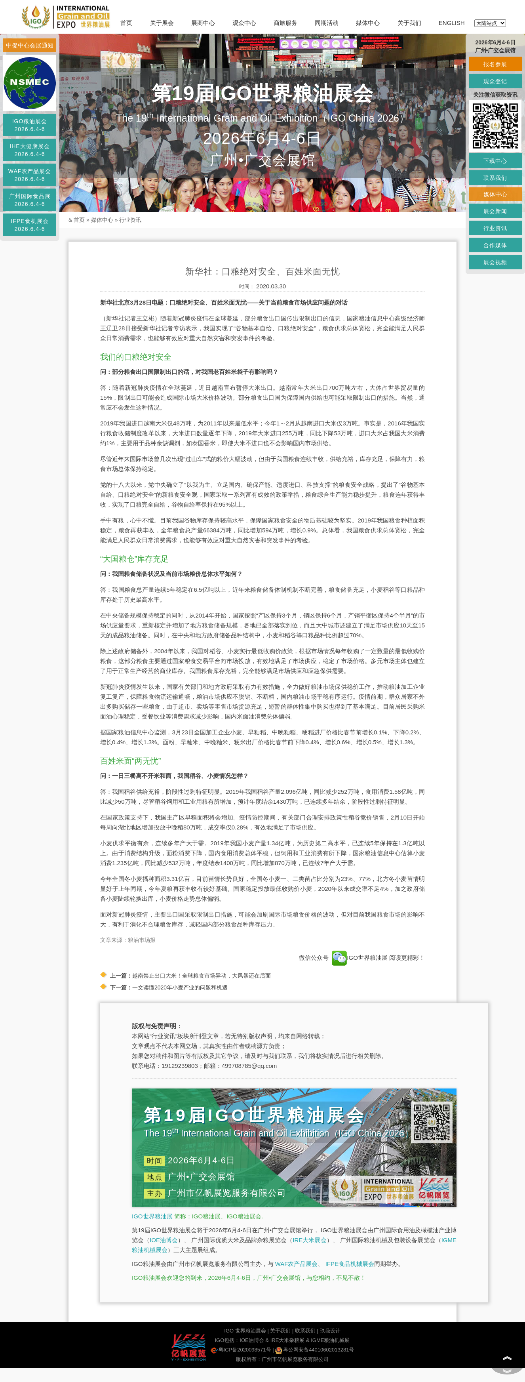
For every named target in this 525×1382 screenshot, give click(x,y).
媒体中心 (368, 22)
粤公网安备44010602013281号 (314, 1350)
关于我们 (409, 22)
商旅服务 (285, 22)
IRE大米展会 (309, 1240)
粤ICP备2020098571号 (241, 1350)
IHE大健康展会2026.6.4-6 (29, 150)
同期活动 (327, 22)
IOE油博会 (164, 1240)
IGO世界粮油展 (152, 1216)
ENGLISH (452, 22)
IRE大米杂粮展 (287, 1340)
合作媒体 (495, 245)
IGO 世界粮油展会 (245, 1331)
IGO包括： (227, 1340)
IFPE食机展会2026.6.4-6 (29, 225)
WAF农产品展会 (296, 1263)
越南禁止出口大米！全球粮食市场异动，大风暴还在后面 (201, 975)
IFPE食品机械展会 (349, 1263)
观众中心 (244, 22)
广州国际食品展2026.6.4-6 (30, 200)
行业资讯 (130, 220)
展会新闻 (495, 211)
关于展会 (162, 22)
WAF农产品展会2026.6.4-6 (29, 175)
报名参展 (495, 64)
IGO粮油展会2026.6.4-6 (30, 125)
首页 (126, 22)
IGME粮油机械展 (330, 1340)
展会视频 (495, 262)
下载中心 (495, 161)
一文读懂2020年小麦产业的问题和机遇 (180, 987)
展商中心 (203, 22)
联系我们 (305, 1331)
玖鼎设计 (330, 1331)
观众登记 (495, 81)
